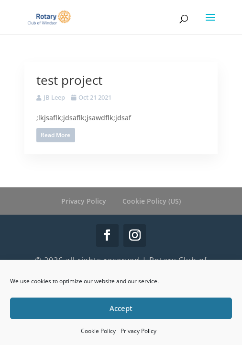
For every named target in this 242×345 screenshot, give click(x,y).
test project (69, 80)
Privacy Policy (138, 331)
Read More (55, 135)
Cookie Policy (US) (151, 201)
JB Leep (54, 97)
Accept (121, 308)
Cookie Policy (98, 331)
